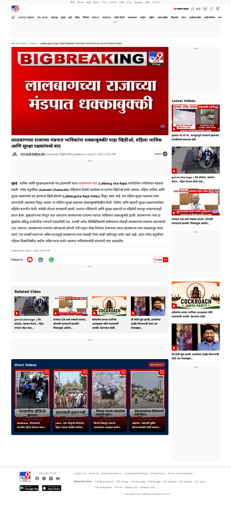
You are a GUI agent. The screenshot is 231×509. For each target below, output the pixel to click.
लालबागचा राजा (88, 183)
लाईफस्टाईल (195, 17)
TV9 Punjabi (185, 481)
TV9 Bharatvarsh (104, 481)
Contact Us (80, 473)
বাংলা (104, 2)
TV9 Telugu (122, 481)
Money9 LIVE (147, 487)
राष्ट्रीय (151, 17)
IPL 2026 (42, 17)
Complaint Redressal (136, 473)
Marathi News (18, 43)
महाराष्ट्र (54, 17)
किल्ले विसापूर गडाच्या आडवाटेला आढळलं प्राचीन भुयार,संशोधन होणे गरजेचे (107, 425)
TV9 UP (118, 487)
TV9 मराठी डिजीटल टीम (32, 154)
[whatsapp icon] (51, 260)
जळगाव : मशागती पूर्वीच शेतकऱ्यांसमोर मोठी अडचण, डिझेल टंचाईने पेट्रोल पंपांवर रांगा (145, 425)
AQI (198, 9)
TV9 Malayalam (103, 487)
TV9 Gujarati (170, 481)
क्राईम (143, 17)
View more (157, 364)
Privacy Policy (157, 473)
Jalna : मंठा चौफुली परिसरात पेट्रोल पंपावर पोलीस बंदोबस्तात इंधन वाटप (70, 425)
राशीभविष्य (209, 17)
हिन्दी (72, 2)
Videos (106, 17)
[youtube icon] (30, 260)
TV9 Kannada (138, 481)
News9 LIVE (131, 487)
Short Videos (25, 364)
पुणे (70, 17)
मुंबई (63, 17)
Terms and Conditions (180, 473)
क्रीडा (77, 17)
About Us (93, 473)
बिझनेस (174, 17)
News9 (80, 2)
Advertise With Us (111, 473)
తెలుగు (96, 2)
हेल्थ (184, 17)
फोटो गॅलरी (119, 17)
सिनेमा (86, 17)
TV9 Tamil (200, 481)
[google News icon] (40, 260)
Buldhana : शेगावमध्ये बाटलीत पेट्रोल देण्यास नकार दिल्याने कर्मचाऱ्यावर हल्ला (31, 425)
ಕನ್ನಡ (88, 2)
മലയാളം (138, 2)
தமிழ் (129, 2)
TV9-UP (155, 2)
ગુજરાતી (112, 2)
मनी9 (147, 2)
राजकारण (132, 17)
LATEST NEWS (26, 17)
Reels (95, 17)
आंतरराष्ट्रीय (162, 17)
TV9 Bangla (154, 481)
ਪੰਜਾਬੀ (121, 2)
